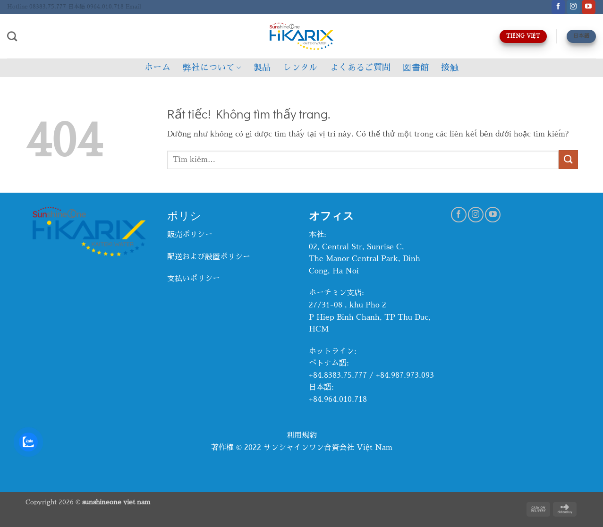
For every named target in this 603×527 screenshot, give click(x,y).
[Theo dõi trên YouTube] (588, 7)
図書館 (416, 67)
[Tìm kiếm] (12, 36)
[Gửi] (568, 159)
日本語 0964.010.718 (96, 6)
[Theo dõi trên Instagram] (573, 7)
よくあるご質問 (360, 67)
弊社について (212, 67)
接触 (450, 67)
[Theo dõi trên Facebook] (558, 7)
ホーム (157, 67)
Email (133, 6)
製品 (262, 67)
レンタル (300, 67)
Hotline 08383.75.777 (36, 6)
